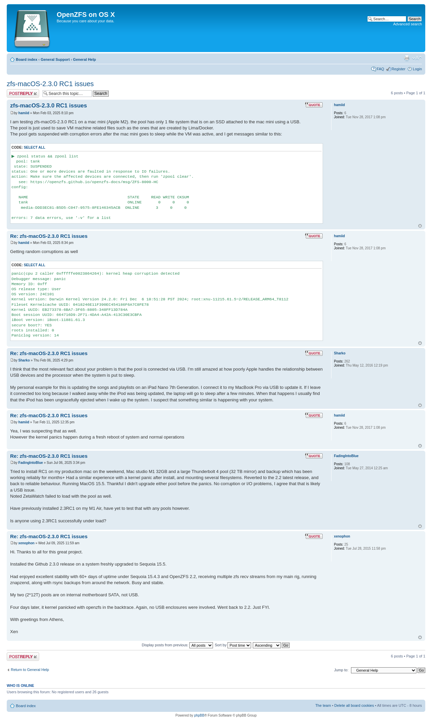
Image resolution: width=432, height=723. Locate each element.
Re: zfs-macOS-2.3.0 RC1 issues (48, 236)
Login (417, 69)
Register (398, 69)
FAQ (380, 69)
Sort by (233, 645)
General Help (84, 59)
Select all (34, 147)
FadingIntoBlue (30, 463)
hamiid (23, 113)
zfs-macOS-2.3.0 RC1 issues (50, 84)
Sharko (24, 360)
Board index (26, 59)
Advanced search (407, 24)
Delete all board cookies (354, 705)
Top (420, 226)
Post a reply (23, 93)
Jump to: (341, 670)
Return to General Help (30, 670)
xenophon (26, 543)
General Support (55, 59)
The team (323, 705)
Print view (406, 58)
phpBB (199, 715)
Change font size (417, 58)
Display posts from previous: (177, 645)
